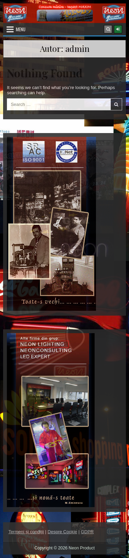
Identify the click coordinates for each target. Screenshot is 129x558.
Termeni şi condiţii (26, 531)
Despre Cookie (62, 531)
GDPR (87, 531)
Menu (20, 29)
